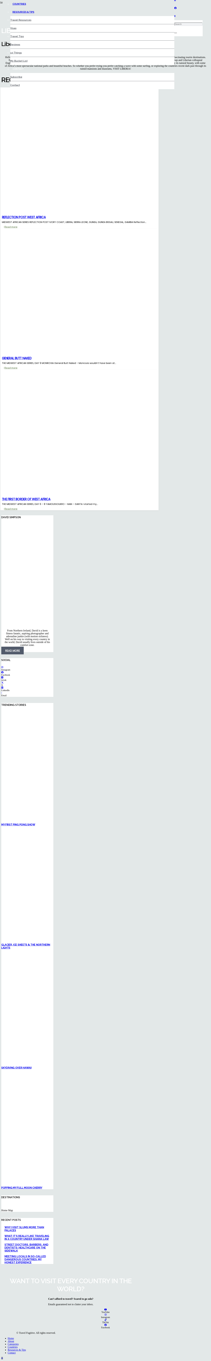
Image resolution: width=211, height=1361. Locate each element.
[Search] (188, 24)
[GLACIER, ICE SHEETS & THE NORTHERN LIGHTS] (83, 939)
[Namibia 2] (83, 625)
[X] (2, 682)
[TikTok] (106, 1320)
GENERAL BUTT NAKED (17, 358)
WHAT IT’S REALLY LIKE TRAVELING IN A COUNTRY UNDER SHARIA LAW (26, 1237)
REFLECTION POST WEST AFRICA (24, 217)
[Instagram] (2, 667)
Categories (13, 1344)
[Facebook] (175, 8)
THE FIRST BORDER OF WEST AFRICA (26, 499)
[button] (175, 16)
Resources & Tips (17, 1349)
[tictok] (2, 677)
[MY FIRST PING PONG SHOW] (83, 819)
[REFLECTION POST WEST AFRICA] (84, 211)
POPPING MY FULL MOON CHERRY (21, 1187)
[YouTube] (105, 1309)
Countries (13, 1347)
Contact (12, 1352)
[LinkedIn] (2, 688)
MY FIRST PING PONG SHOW (18, 824)
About (11, 1341)
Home (11, 1338)
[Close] (175, 32)
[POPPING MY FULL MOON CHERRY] (83, 1182)
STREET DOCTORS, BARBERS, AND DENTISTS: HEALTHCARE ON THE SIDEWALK (26, 1247)
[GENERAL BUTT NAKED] (84, 352)
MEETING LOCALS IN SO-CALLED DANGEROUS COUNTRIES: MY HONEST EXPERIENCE (25, 1259)
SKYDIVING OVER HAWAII (16, 1067)
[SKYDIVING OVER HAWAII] (83, 1062)
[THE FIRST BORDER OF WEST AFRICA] (84, 493)
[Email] (1, 693)
